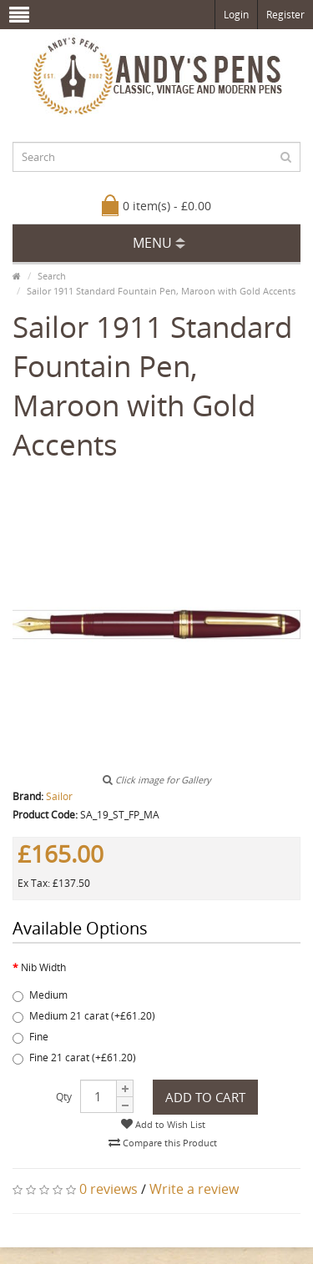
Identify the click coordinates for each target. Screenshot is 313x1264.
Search (52, 275)
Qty (64, 1097)
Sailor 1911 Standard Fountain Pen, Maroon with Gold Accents (161, 291)
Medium (40, 995)
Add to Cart (205, 1097)
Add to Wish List (163, 1124)
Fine (30, 1037)
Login (236, 15)
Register (285, 15)
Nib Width (43, 967)
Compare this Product (163, 1142)
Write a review (194, 1189)
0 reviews (108, 1189)
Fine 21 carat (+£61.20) (74, 1057)
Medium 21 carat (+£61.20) (84, 1016)
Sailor (59, 796)
